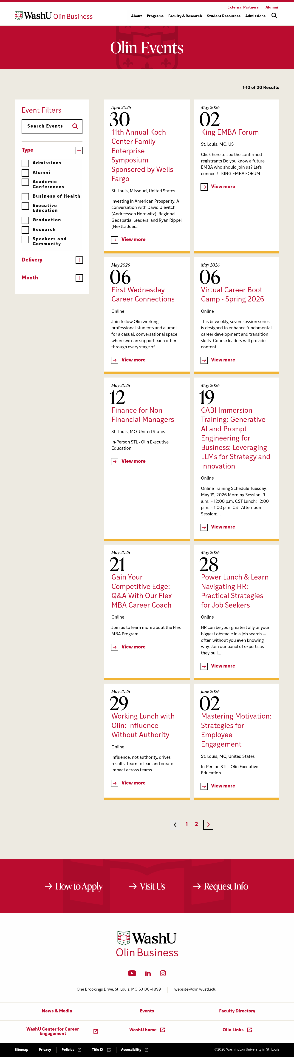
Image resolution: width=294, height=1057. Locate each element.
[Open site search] (274, 15)
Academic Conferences (43, 184)
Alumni (36, 172)
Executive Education (40, 208)
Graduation (41, 220)
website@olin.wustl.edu (195, 990)
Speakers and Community (44, 241)
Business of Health (51, 196)
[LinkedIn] (148, 974)
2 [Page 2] (196, 824)
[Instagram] (163, 974)
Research (39, 229)
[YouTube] (132, 974)
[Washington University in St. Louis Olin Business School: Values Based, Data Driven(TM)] (147, 955)
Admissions (42, 163)
